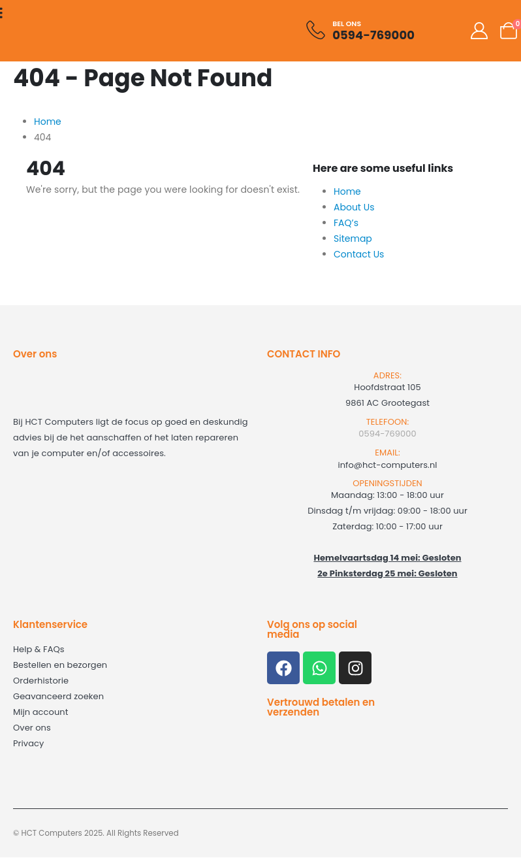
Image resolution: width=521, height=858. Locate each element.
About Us (354, 207)
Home (347, 191)
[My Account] (479, 30)
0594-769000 (387, 433)
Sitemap (353, 238)
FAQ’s (346, 222)
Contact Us (359, 254)
